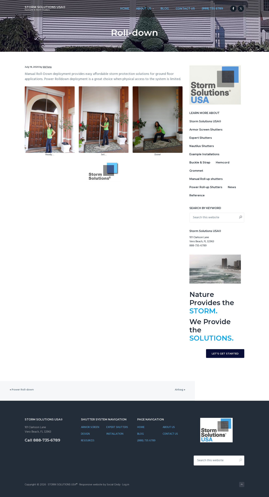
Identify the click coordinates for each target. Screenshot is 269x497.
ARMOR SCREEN (90, 427)
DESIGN (85, 434)
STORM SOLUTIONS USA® (45, 7)
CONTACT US (170, 434)
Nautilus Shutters (201, 146)
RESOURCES (87, 441)
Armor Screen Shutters (206, 129)
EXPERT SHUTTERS (117, 427)
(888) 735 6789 (146, 441)
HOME (141, 427)
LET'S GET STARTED (225, 353)
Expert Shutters (200, 137)
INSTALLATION (114, 434)
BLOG (140, 434)
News (232, 187)
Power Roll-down (23, 389)
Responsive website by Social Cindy (99, 484)
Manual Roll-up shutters (206, 179)
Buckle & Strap (199, 162)
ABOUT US (169, 427)
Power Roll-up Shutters (205, 187)
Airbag (179, 389)
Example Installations (204, 154)
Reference (197, 195)
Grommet (196, 170)
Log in (125, 484)
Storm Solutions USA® (205, 121)
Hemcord (222, 162)
